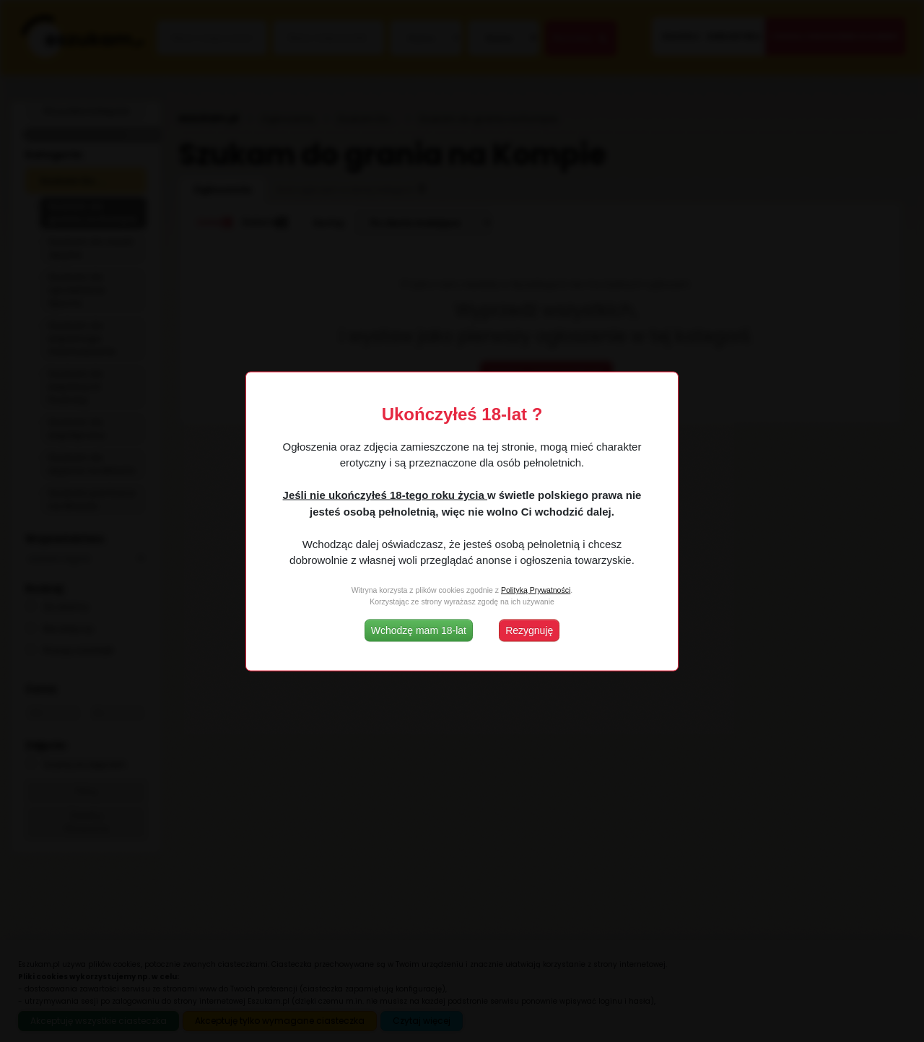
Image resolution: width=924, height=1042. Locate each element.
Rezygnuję (529, 629)
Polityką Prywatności (535, 590)
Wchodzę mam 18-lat (418, 629)
